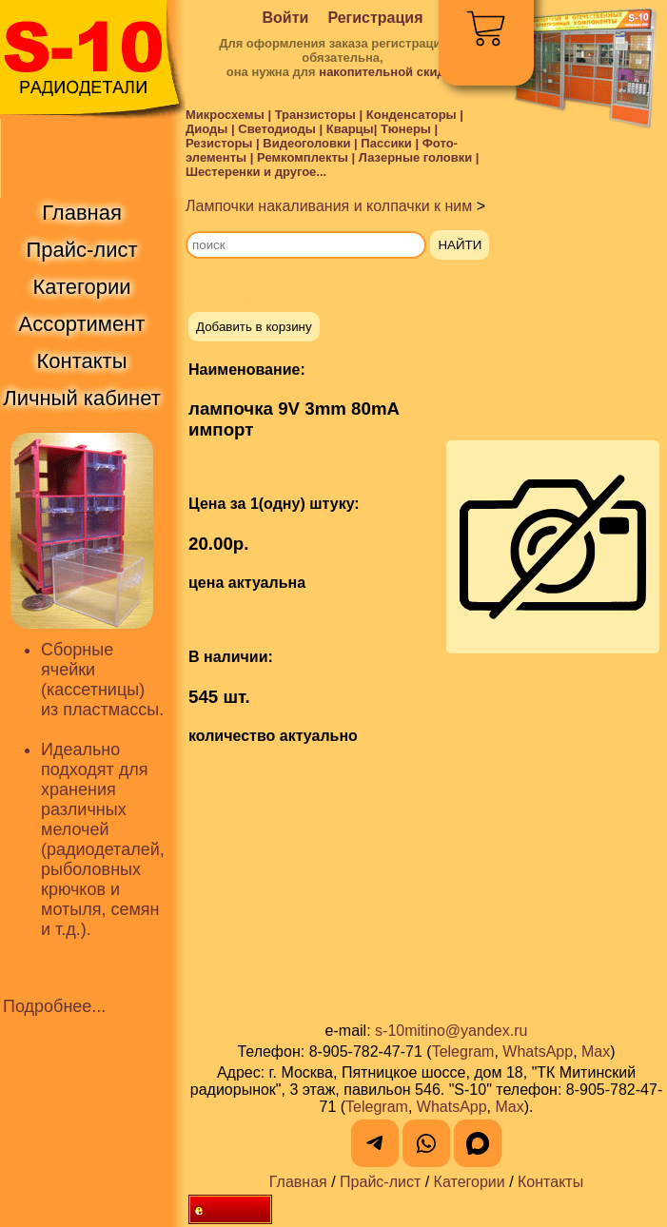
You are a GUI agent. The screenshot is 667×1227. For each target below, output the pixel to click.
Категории (469, 1182)
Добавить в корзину (254, 327)
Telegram (463, 1051)
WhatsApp (537, 1051)
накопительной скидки (389, 72)
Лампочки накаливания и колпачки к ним (329, 206)
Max (595, 1051)
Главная (298, 1182)
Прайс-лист (380, 1182)
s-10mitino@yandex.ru (451, 1030)
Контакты (550, 1182)
